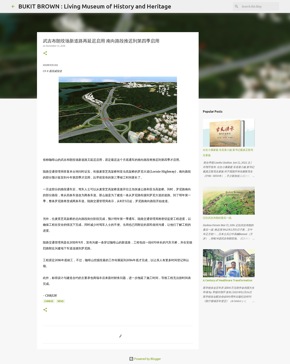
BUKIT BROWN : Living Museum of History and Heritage (94, 6)
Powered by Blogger (145, 358)
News (61, 301)
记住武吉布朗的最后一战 (217, 217)
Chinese (48, 301)
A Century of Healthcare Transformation (227, 280)
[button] (45, 53)
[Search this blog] (259, 6)
